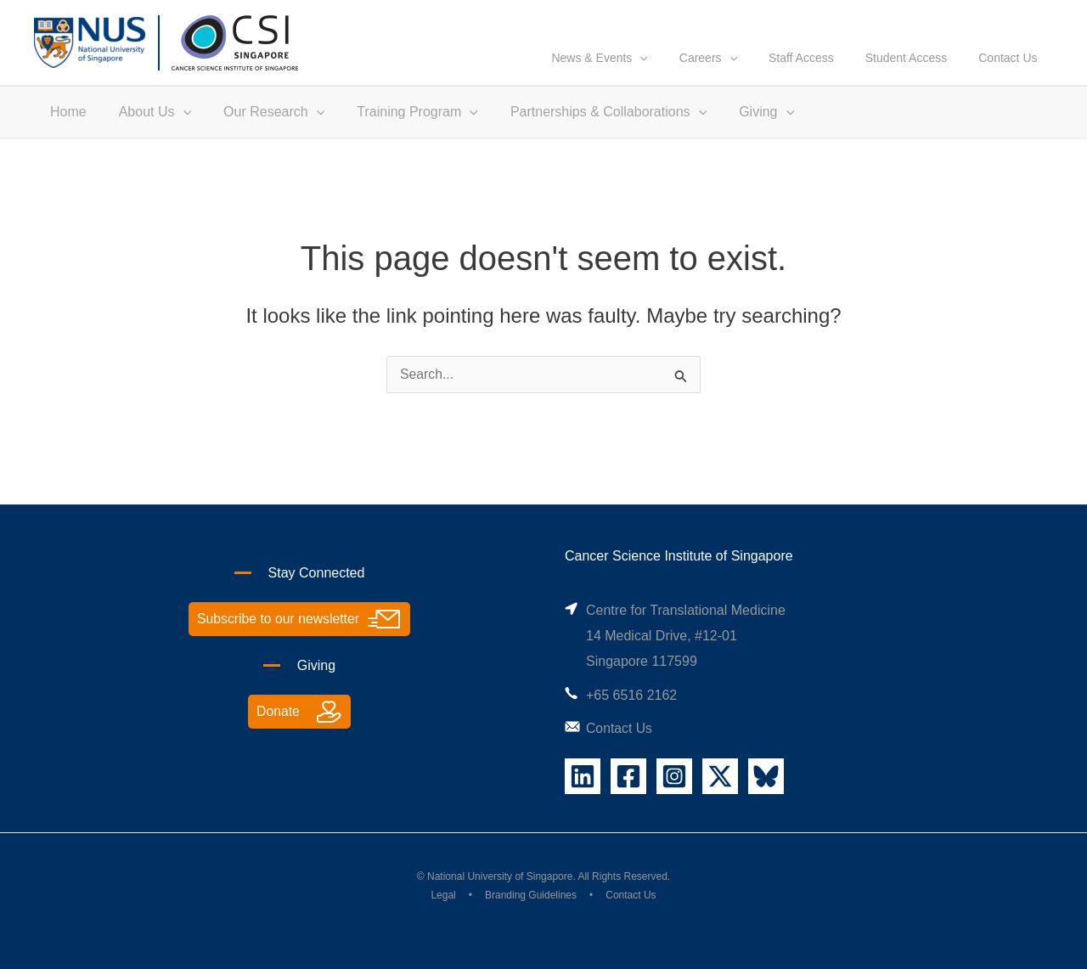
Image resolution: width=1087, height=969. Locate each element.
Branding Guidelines (531, 896)
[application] (674, 74)
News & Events (634, 74)
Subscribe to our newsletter (278, 619)
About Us (147, 128)
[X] (720, 776)
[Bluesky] (766, 776)
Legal (443, 896)
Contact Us (1012, 74)
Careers (734, 74)
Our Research (261, 128)
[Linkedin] (582, 776)
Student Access (917, 74)
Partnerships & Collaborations (585, 128)
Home (66, 128)
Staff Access (820, 74)
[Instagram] (674, 776)
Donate (278, 712)
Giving (738, 128)
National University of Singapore (499, 876)
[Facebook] (628, 776)
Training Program (399, 128)
